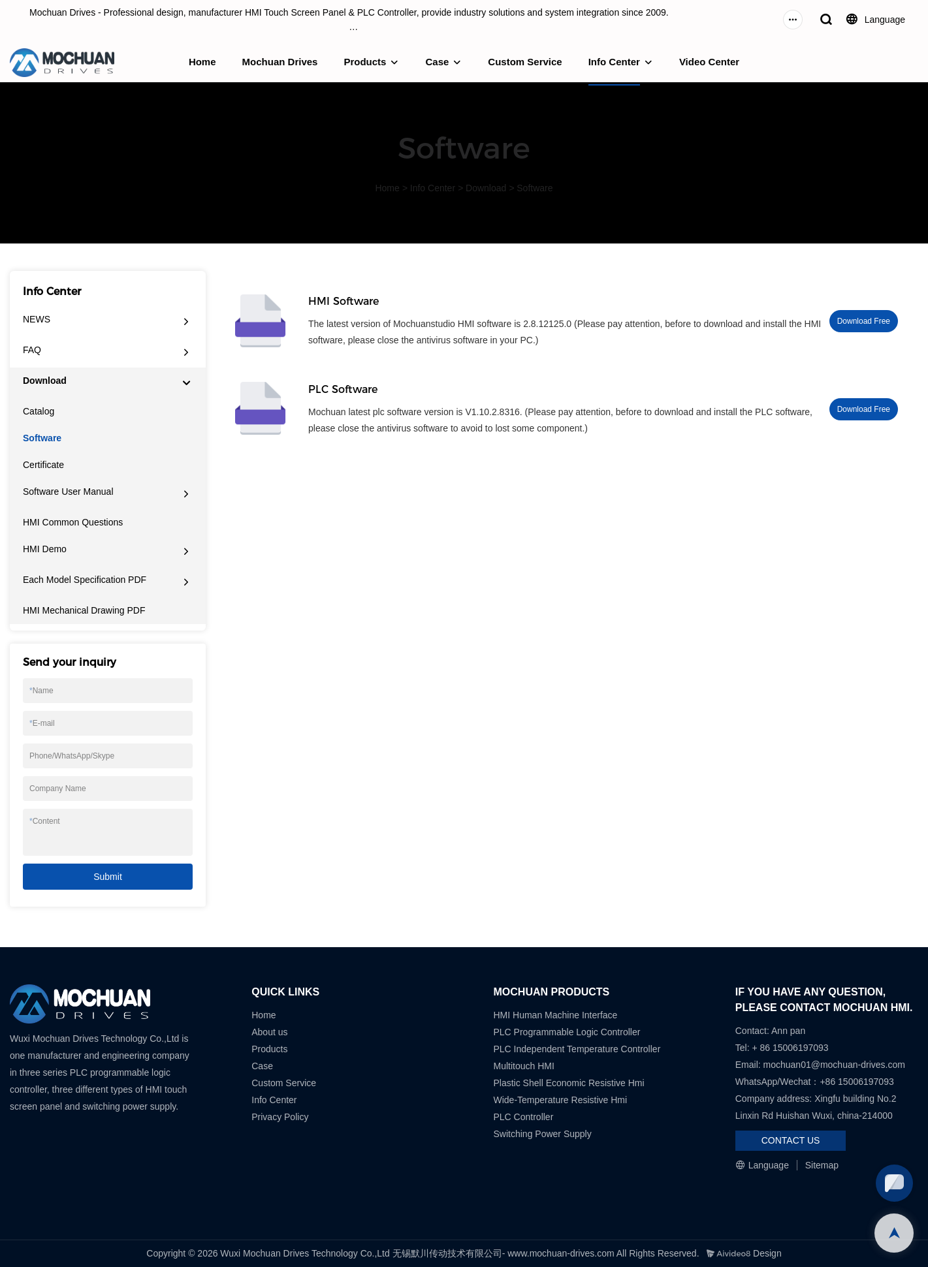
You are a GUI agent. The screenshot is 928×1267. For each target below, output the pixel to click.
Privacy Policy (279, 1117)
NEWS (36, 319)
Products (365, 61)
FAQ (32, 350)
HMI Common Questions (73, 522)
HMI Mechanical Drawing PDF (84, 610)
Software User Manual (68, 491)
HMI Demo (45, 549)
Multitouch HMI (524, 1066)
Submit (107, 876)
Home (202, 61)
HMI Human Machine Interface (556, 1015)
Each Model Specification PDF (84, 579)
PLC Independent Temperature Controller (577, 1049)
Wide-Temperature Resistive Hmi (562, 1100)
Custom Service (525, 61)
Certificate (43, 465)
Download (486, 188)
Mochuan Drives (280, 61)
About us (269, 1032)
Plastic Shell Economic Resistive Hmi (569, 1083)
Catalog (38, 411)
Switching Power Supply (543, 1134)
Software (534, 188)
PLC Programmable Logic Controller (567, 1032)
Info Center (614, 61)
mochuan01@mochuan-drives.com (834, 1064)
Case (437, 61)
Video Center (709, 61)
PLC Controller (524, 1117)
